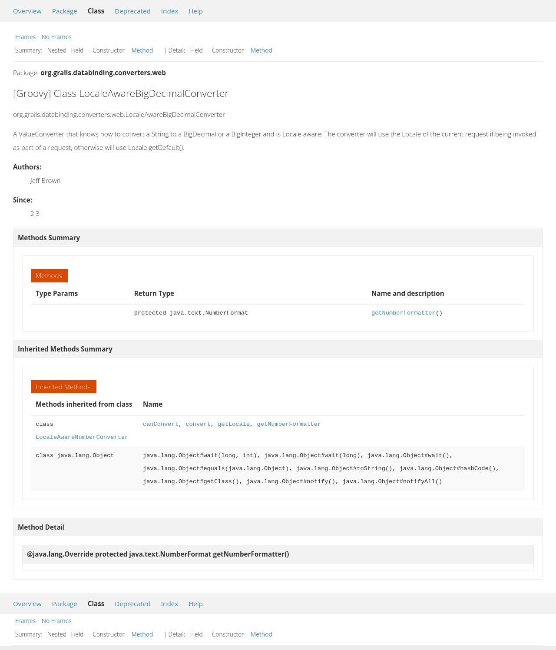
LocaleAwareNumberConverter (82, 437)
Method (142, 50)
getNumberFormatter (403, 313)
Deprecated (133, 11)
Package (64, 11)
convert (197, 424)
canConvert (161, 424)
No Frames (57, 37)
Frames (25, 37)
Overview (27, 11)
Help (196, 11)
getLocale (234, 424)
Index (169, 11)
